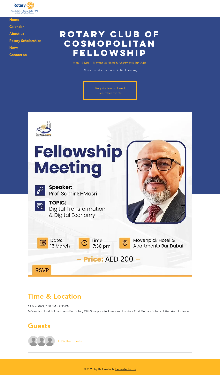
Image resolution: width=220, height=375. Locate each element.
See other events (110, 93)
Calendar (16, 26)
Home (14, 19)
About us (16, 33)
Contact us (18, 54)
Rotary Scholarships (25, 40)
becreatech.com (125, 369)
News (13, 47)
